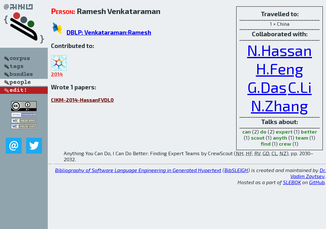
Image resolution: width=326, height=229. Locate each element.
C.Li (300, 87)
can (246, 131)
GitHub (317, 182)
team (301, 138)
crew (285, 144)
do (263, 131)
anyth (280, 138)
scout (258, 138)
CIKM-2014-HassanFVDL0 (82, 100)
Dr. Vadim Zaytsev (308, 173)
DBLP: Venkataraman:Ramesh (109, 32)
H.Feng (279, 68)
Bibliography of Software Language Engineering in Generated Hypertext (138, 170)
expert (284, 131)
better (309, 131)
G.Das (267, 87)
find (266, 144)
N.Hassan (279, 50)
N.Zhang (279, 105)
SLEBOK (292, 182)
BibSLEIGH (236, 170)
